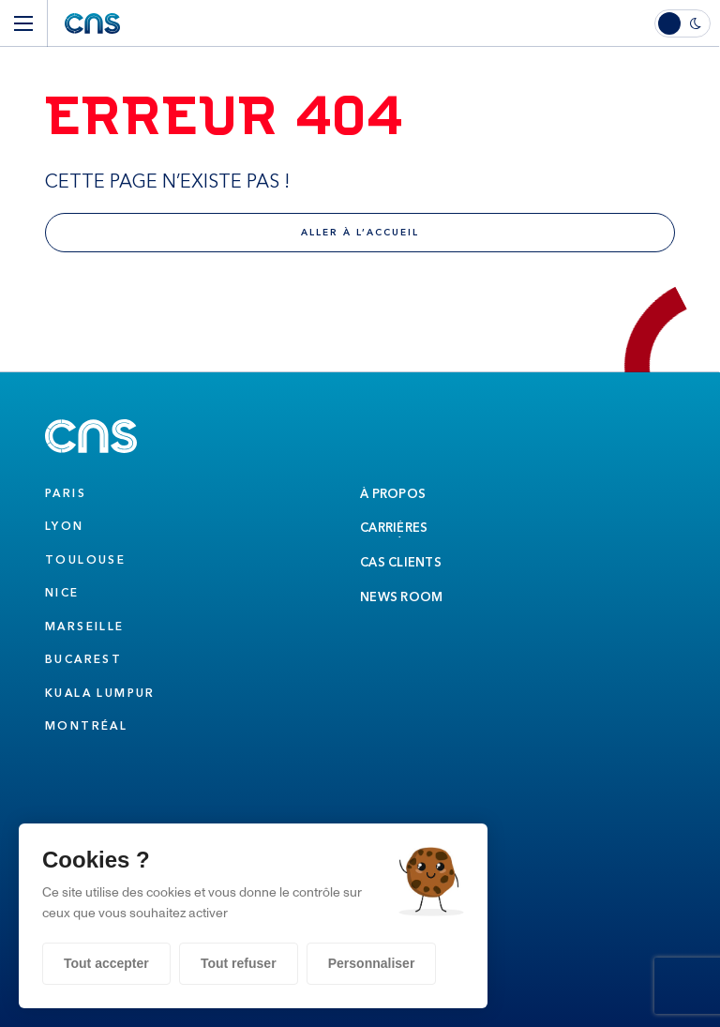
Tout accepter (106, 963)
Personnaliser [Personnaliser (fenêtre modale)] (371, 963)
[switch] (687, 23)
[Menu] (23, 23)
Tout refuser (239, 963)
